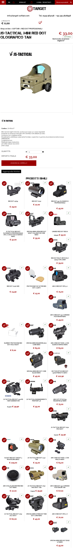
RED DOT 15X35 (13, 201)
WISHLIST (22, 2)
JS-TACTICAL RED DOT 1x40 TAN (36, 458)
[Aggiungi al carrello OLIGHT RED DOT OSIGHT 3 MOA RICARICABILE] (4, 440)
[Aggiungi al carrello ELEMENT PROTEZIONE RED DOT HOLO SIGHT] (4, 325)
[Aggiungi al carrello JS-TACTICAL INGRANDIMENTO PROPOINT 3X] (27, 381)
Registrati (47, 2)
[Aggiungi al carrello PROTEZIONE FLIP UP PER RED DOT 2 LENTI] (27, 268)
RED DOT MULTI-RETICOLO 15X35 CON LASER (60, 258)
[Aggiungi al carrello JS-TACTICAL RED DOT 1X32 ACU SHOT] (4, 496)
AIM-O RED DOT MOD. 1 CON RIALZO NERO (60, 458)
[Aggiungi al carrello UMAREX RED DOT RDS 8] (51, 213)
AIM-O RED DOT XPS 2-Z (60, 514)
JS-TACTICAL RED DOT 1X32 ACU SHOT (13, 514)
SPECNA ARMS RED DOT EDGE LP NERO (59, 541)
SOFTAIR (15, 29)
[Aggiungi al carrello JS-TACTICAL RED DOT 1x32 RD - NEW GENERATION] (4, 381)
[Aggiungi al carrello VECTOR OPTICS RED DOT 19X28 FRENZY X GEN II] (51, 353)
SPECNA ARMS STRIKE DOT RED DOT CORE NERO (36, 514)
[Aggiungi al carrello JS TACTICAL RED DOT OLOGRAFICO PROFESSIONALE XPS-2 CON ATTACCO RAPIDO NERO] (4, 213)
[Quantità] (35, 152)
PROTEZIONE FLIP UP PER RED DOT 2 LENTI (36, 287)
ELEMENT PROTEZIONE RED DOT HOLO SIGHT (13, 343)
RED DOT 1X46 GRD (13, 286)
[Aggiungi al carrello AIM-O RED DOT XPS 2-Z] (51, 496)
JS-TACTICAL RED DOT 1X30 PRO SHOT (60, 428)
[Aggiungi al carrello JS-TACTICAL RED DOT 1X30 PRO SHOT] (51, 409)
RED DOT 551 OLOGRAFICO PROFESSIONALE (60, 202)
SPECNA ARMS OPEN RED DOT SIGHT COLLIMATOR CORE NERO (36, 233)
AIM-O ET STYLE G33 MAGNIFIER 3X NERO (59, 400)
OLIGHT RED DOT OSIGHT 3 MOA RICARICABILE (13, 458)
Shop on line (5, 29)
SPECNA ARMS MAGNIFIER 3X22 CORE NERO (36, 343)
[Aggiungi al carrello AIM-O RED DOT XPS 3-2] (51, 268)
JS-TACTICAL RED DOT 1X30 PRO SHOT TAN (36, 486)
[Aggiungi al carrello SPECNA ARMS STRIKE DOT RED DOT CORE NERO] (27, 496)
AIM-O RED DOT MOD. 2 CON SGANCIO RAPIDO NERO (60, 343)
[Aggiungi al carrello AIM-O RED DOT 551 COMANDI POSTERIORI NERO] (51, 297)
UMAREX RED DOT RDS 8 (60, 231)
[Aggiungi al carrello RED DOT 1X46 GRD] (4, 268)
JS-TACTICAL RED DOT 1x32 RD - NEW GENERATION (13, 400)
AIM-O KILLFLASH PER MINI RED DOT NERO (13, 486)
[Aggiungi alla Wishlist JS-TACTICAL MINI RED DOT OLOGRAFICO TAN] (11, 171)
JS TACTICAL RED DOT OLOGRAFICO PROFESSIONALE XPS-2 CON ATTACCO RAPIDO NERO (13, 234)
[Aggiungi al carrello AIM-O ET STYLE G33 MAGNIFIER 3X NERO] (51, 381)
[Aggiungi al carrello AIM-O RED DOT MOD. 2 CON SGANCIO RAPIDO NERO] (51, 325)
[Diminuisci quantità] (26, 152)
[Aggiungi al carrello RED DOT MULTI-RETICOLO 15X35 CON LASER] (51, 240)
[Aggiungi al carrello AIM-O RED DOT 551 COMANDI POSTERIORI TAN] (51, 468)
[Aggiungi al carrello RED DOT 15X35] (4, 183)
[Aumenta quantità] (43, 152)
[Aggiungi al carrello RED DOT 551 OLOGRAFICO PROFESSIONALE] (51, 183)
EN (9, 2)
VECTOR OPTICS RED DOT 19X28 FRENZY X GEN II (59, 372)
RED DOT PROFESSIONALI (31, 29)
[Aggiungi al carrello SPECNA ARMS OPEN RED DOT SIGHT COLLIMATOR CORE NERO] (27, 213)
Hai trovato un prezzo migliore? (60, 40)
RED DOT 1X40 (36, 201)
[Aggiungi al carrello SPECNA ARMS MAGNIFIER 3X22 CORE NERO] (27, 325)
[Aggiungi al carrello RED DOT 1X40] (27, 183)
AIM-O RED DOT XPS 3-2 (59, 286)
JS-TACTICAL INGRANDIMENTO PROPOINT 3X (36, 400)
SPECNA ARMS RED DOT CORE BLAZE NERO (36, 372)
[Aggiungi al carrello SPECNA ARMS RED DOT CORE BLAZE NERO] (27, 353)
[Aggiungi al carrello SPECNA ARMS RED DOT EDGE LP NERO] (51, 522)
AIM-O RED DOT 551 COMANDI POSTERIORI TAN (59, 486)
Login (39, 2)
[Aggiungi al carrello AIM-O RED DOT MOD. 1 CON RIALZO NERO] (51, 440)
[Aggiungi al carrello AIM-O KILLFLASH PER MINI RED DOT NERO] (4, 468)
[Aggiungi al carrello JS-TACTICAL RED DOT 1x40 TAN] (27, 440)
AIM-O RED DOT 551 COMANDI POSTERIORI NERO (59, 315)
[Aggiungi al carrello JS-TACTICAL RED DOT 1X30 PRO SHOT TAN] (27, 468)
